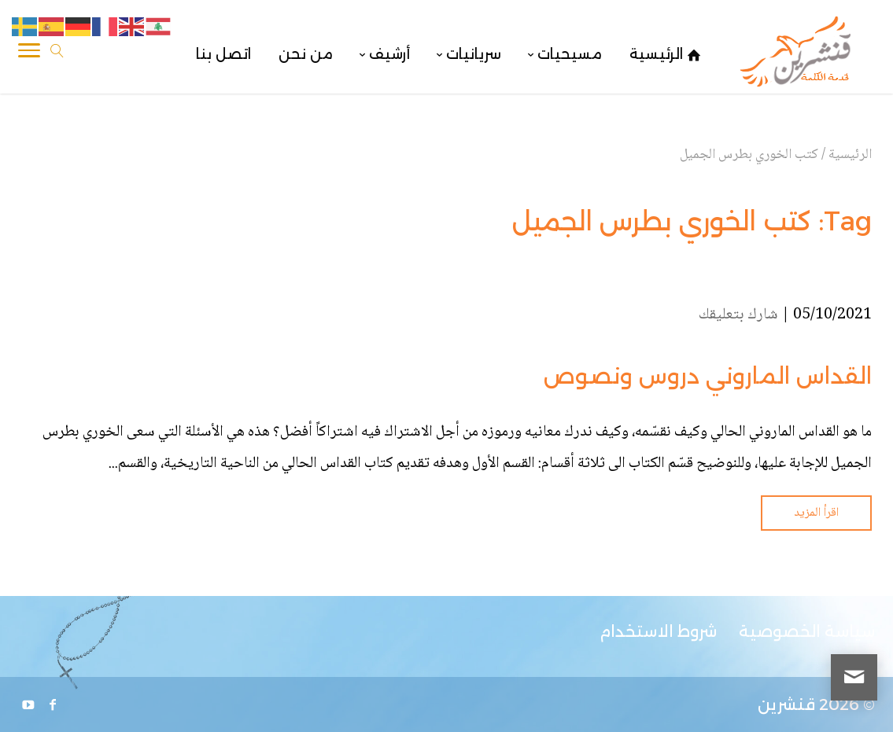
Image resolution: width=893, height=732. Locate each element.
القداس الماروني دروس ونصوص (708, 375)
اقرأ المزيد (816, 513)
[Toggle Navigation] (29, 54)
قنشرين (786, 704)
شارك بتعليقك (738, 315)
